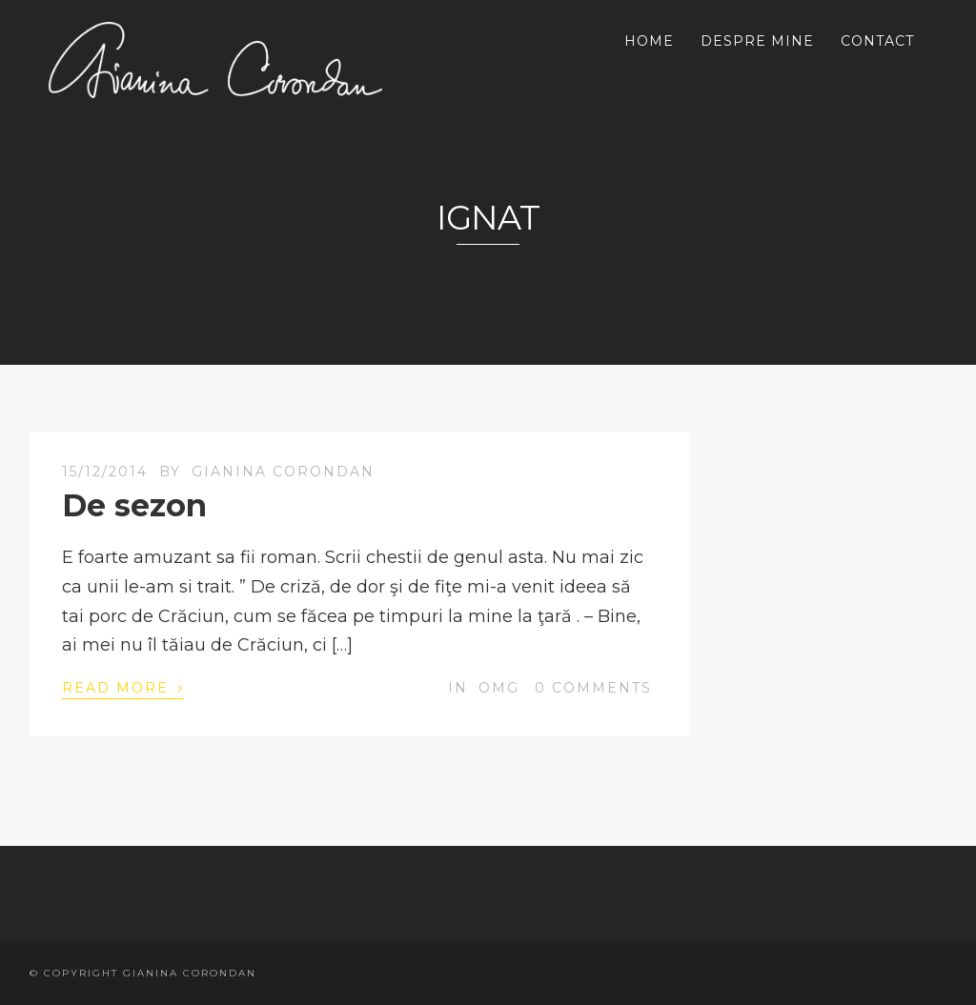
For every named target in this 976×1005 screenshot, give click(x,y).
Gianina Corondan (283, 471)
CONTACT (877, 41)
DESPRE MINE (757, 41)
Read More (123, 686)
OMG (498, 687)
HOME (649, 41)
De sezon (134, 505)
